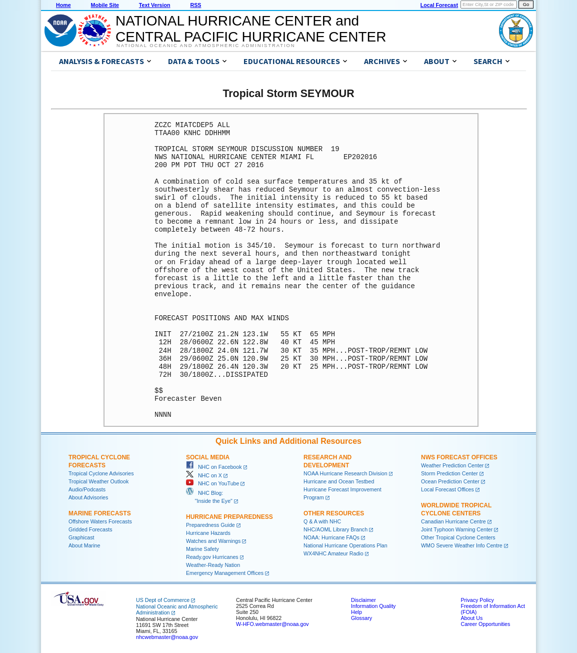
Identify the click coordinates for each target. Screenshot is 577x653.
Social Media (208, 457)
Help (356, 612)
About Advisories (88, 497)
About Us (471, 618)
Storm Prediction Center (449, 473)
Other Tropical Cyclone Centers (458, 537)
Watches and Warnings (213, 541)
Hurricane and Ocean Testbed (339, 481)
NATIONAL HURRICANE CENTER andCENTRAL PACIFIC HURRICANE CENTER (251, 29)
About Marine (84, 545)
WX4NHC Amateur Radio (334, 553)
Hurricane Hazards (208, 533)
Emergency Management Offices (225, 573)
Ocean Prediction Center (450, 481)
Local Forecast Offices (447, 489)
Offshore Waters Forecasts (100, 521)
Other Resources (334, 513)
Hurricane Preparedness (229, 516)
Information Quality (373, 606)
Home (63, 5)
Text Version (154, 5)
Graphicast (81, 537)
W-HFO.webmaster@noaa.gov (272, 624)
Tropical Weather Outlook (98, 481)
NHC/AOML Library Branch (336, 529)
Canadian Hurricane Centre (453, 521)
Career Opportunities (485, 624)
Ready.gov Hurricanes (212, 557)
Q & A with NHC (322, 521)
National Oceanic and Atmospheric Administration (205, 45)
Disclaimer (363, 600)
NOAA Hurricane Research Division (346, 473)
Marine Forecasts (99, 513)
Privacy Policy (477, 600)
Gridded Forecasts (90, 529)
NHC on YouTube (212, 483)
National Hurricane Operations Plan (346, 545)
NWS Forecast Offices (459, 457)
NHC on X (204, 475)
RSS (195, 5)
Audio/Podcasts (87, 489)
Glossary (361, 618)
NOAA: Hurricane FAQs (332, 537)
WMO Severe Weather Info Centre (461, 545)
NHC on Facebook (214, 467)
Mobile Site (105, 5)
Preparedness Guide (210, 525)
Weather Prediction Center (452, 465)
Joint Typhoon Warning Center (456, 529)
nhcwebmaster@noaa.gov (167, 637)
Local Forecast (439, 5)
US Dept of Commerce (163, 600)
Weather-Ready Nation (213, 565)
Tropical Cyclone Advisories (101, 473)
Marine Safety (202, 549)
